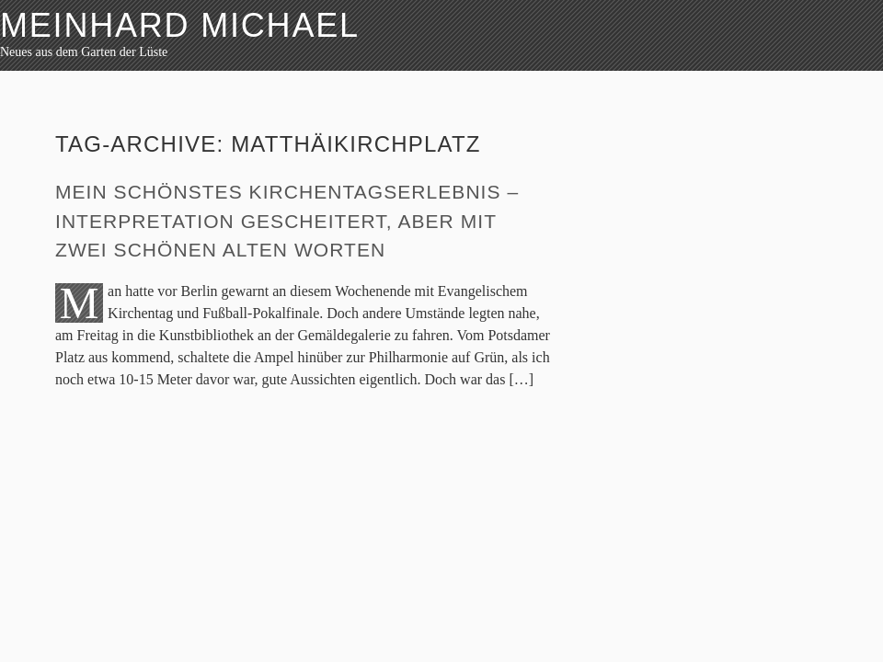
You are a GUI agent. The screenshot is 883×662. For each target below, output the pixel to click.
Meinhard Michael (180, 25)
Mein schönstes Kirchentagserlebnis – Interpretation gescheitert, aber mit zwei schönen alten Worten (287, 220)
